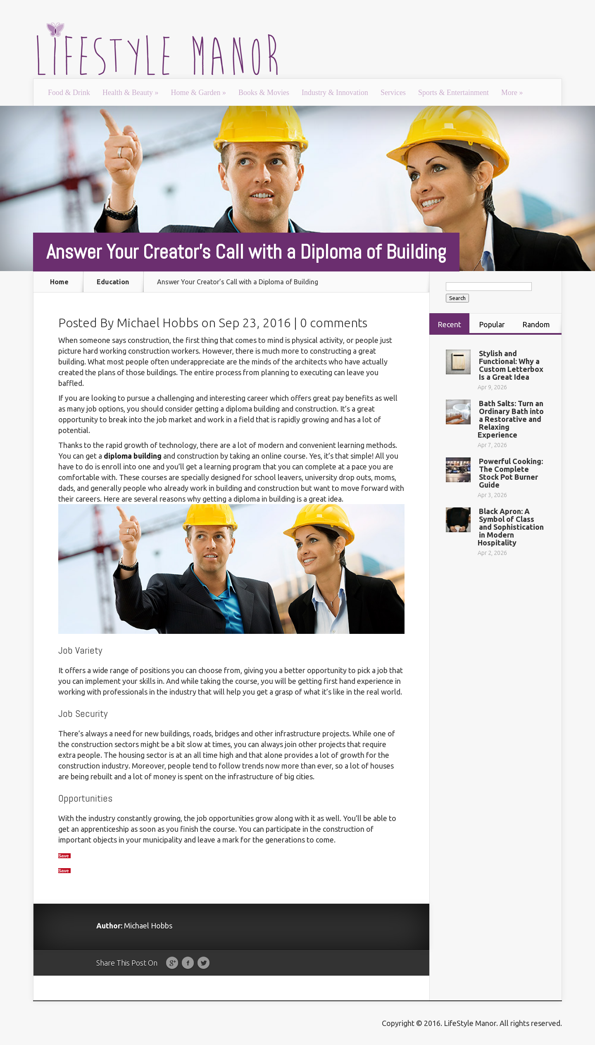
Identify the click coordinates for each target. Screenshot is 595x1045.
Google (172, 963)
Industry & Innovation (335, 92)
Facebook (187, 963)
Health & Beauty (130, 92)
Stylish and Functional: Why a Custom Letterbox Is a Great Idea (511, 365)
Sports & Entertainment (453, 92)
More (512, 92)
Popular (492, 324)
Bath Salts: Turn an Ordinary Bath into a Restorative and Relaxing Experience (511, 419)
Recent (449, 324)
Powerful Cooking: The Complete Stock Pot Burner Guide (511, 473)
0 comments (333, 323)
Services (393, 92)
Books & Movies (263, 92)
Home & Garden (198, 92)
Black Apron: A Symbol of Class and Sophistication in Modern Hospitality (511, 527)
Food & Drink (69, 92)
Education (113, 282)
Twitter (203, 963)
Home (59, 282)
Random (536, 324)
